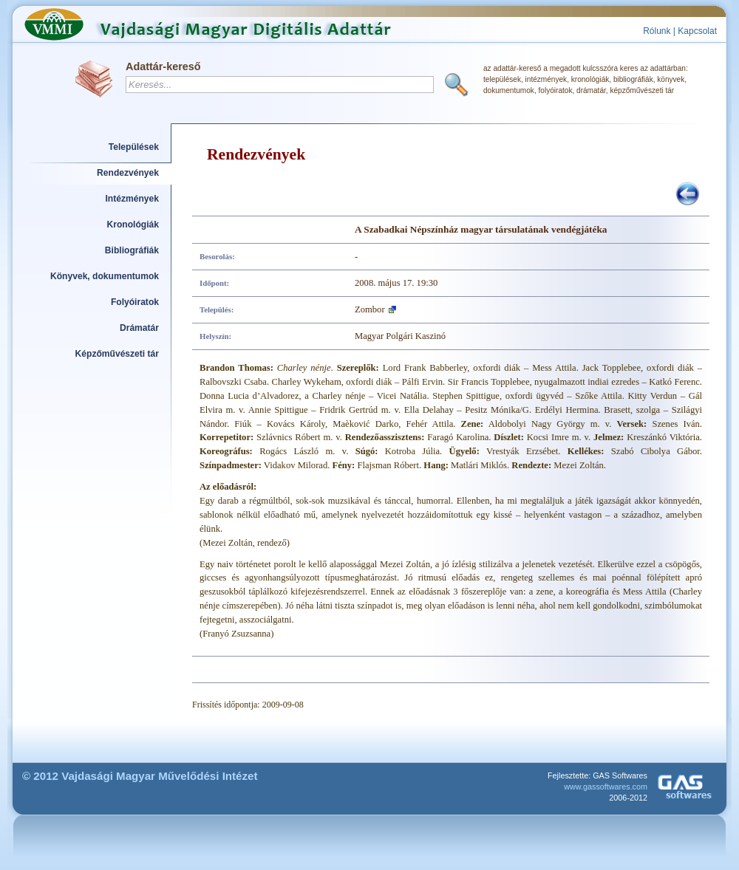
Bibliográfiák (132, 250)
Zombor (370, 309)
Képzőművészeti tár (117, 354)
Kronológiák (133, 224)
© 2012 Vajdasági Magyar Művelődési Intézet (140, 776)
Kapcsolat (697, 31)
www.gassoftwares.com (605, 786)
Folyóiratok (135, 302)
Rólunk (656, 31)
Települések (134, 147)
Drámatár (139, 328)
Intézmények (133, 198)
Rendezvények (128, 173)
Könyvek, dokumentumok (104, 276)
